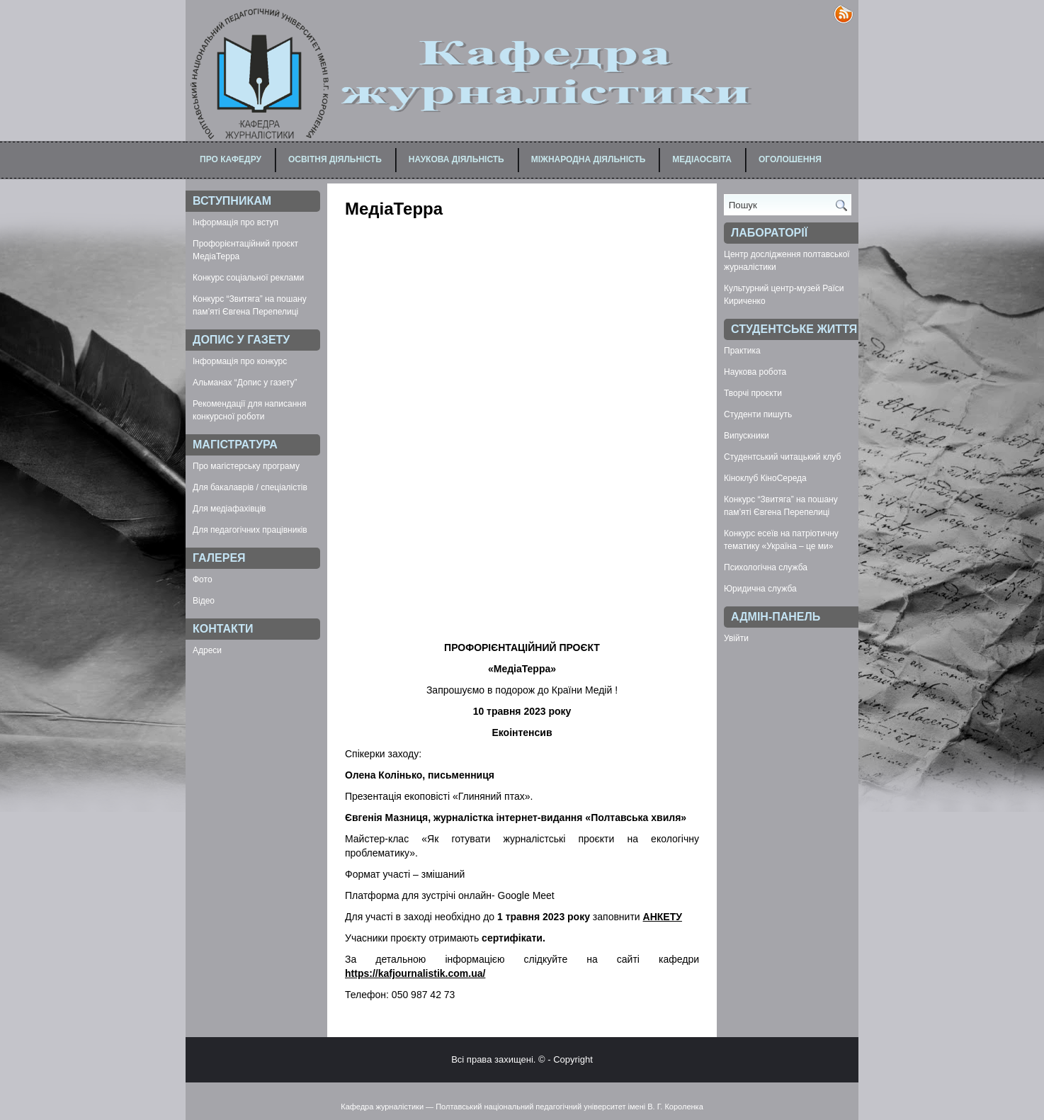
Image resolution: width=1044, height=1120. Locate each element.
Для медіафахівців (229, 509)
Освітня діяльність (335, 159)
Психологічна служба (765, 567)
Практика (742, 351)
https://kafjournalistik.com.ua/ (415, 973)
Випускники (746, 436)
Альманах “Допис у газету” (245, 383)
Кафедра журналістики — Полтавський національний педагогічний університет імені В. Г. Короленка (522, 1106)
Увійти (736, 638)
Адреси (207, 650)
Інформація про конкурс (240, 361)
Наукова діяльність (456, 159)
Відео (204, 601)
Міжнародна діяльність (588, 159)
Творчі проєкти (753, 393)
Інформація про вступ (235, 222)
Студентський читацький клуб (782, 457)
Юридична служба (760, 589)
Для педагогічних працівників (250, 530)
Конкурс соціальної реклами (248, 278)
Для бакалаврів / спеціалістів (250, 487)
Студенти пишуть (758, 414)
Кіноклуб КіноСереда (765, 478)
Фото (202, 579)
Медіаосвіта (702, 159)
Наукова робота (755, 372)
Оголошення (790, 159)
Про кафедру (230, 159)
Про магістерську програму (246, 466)
